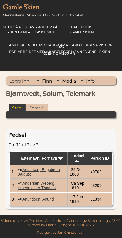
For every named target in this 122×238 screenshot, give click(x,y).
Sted (16, 107)
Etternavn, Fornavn (41, 158)
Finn (47, 81)
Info (90, 81)
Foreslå (36, 107)
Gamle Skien (82, 29)
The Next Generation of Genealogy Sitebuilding (68, 220)
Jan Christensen (71, 232)
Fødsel (77, 158)
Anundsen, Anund (38, 199)
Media (69, 81)
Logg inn (19, 81)
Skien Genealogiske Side (30, 29)
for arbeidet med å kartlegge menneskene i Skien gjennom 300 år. (59, 49)
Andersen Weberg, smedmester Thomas (37, 185)
